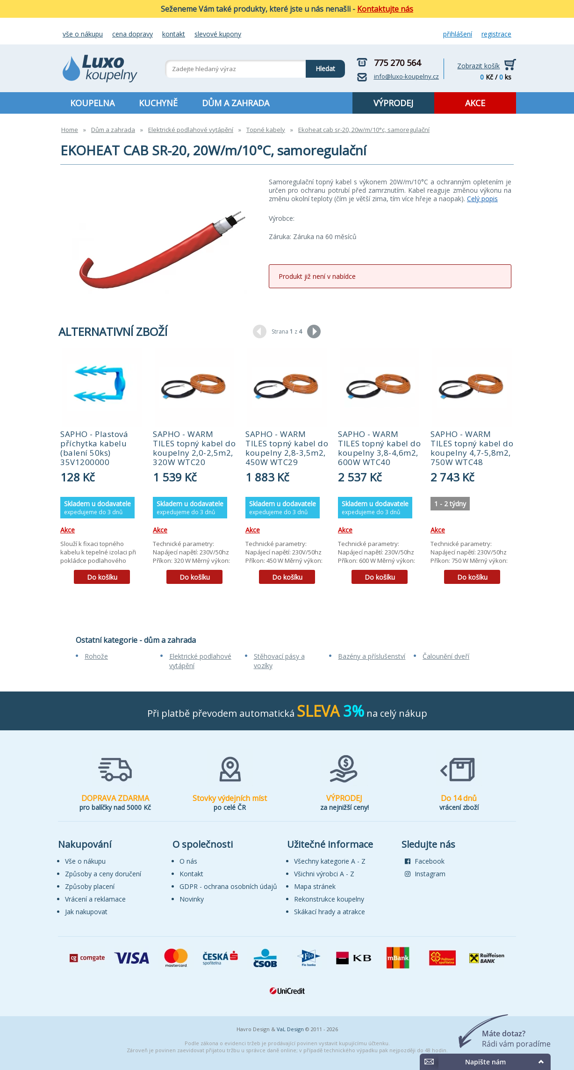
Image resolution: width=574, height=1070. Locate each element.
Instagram (425, 873)
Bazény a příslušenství (371, 656)
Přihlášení (457, 33)
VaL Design (290, 1029)
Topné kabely (265, 129)
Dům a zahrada (113, 129)
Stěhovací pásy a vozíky (279, 661)
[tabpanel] (102, 469)
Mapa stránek (315, 886)
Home (69, 129)
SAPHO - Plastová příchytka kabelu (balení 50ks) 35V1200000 (94, 448)
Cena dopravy (132, 33)
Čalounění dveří (446, 656)
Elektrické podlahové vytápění (190, 129)
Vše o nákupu (83, 33)
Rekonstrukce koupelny (329, 899)
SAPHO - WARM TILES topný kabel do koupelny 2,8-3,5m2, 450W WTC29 (286, 448)
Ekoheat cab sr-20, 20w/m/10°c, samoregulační (364, 129)
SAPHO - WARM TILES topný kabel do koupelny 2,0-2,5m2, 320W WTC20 (194, 448)
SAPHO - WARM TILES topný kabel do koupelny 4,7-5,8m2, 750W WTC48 (471, 448)
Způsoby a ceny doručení (103, 873)
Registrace (496, 33)
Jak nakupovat (86, 911)
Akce (67, 529)
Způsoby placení (90, 886)
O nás (188, 861)
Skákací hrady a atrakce (329, 911)
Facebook (425, 861)
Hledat (320, 66)
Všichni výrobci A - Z (324, 873)
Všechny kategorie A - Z (330, 861)
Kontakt (173, 33)
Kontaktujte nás (385, 9)
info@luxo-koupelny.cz (406, 76)
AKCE (475, 103)
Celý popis (482, 198)
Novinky (191, 899)
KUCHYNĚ (158, 103)
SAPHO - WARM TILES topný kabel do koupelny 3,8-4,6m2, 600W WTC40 (379, 448)
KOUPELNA (92, 103)
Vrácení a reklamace (95, 899)
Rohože (96, 656)
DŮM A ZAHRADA (235, 103)
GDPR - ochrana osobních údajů (228, 886)
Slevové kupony (217, 33)
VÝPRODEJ (393, 103)
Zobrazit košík (478, 65)
